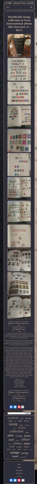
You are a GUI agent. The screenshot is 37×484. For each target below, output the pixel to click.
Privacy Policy (19, 470)
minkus (26, 447)
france (27, 435)
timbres (27, 421)
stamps (15, 452)
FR (20, 476)
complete (22, 427)
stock (31, 449)
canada (19, 447)
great (21, 425)
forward (28, 418)
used (11, 439)
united (9, 449)
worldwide (12, 418)
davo (10, 421)
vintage (18, 436)
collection (16, 431)
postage (25, 453)
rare (15, 421)
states (19, 449)
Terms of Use (19, 473)
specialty (27, 425)
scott (15, 456)
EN (18, 476)
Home (19, 464)
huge (27, 432)
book (21, 418)
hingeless (25, 449)
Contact (19, 467)
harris (9, 444)
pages (27, 443)
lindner (17, 440)
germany (14, 428)
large (14, 449)
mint (10, 435)
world (12, 446)
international (23, 457)
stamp (13, 424)
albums (17, 443)
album (25, 439)
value (20, 421)
